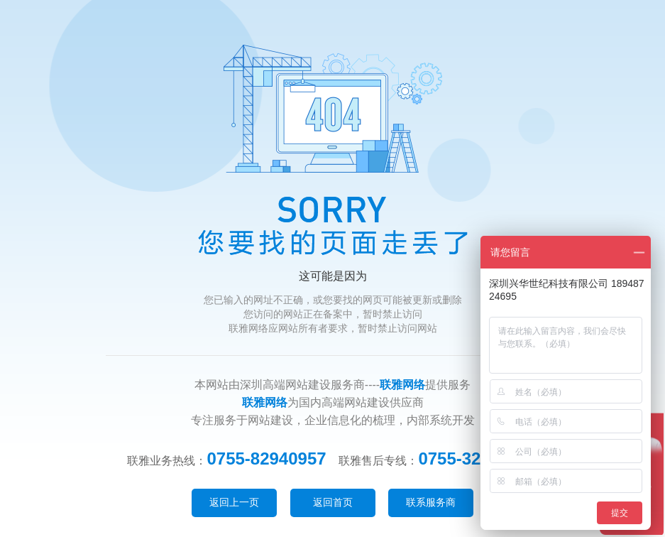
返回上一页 (234, 502)
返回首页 (333, 502)
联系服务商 (431, 502)
